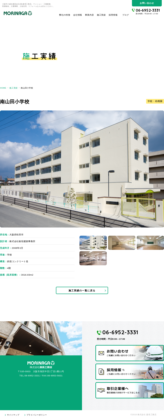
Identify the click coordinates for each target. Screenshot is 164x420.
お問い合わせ (147, 3)
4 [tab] (93, 258)
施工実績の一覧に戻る (82, 290)
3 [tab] (150, 243)
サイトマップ (13, 416)
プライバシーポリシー (37, 416)
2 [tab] (121, 243)
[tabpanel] (82, 168)
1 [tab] (93, 243)
